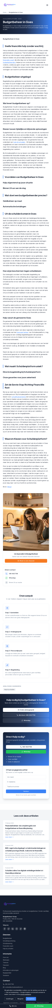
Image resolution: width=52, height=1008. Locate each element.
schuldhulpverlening (19, 397)
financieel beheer (23, 332)
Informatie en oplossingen (11, 970)
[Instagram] (16, 928)
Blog (4, 967)
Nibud (9, 487)
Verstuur (26, 791)
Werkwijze (6, 960)
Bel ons (13, 1006)
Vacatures (6, 975)
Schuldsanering (7, 943)
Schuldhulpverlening (9, 941)
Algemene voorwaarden (10, 1002)
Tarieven (5, 962)
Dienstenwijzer (30, 1002)
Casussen (6, 965)
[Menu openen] (47, 5)
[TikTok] (20, 928)
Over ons (6, 957)
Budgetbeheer (7, 938)
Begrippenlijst (7, 973)
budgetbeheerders (9, 62)
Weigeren (20, 999)
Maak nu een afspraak (26, 561)
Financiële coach (8, 946)
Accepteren (31, 999)
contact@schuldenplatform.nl (14, 987)
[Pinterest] (24, 928)
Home (4, 12)
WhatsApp (26, 720)
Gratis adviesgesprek (26, 710)
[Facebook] (4, 928)
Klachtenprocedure (43, 1002)
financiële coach (8, 60)
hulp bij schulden (19, 142)
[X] (8, 928)
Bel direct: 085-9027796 (26, 715)
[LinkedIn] (12, 928)
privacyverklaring (25, 994)
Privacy (22, 1002)
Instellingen (10, 999)
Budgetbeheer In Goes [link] (16, 12)
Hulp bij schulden (9, 689)
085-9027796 (26, 747)
